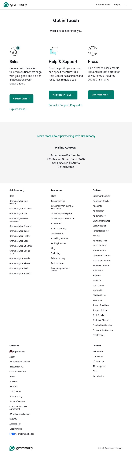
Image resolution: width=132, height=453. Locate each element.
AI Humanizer (99, 216)
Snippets (97, 275)
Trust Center (15, 391)
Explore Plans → (19, 109)
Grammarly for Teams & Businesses (62, 207)
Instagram (99, 366)
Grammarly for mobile (20, 258)
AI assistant (56, 223)
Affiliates (14, 381)
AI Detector (98, 211)
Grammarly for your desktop (19, 202)
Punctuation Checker (102, 325)
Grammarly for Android (20, 273)
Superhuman (17, 351)
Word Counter (99, 250)
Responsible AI (16, 367)
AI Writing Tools (100, 241)
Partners (14, 386)
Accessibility (15, 424)
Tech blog (55, 253)
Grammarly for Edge (19, 241)
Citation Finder (99, 295)
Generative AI (57, 233)
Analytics (97, 280)
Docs (12, 196)
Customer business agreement (18, 407)
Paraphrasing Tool (101, 231)
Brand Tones (98, 285)
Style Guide (98, 270)
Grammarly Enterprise (61, 213)
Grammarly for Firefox (20, 236)
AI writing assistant (60, 238)
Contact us (98, 356)
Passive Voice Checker (103, 330)
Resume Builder (100, 310)
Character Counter (101, 255)
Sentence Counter (101, 265)
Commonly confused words (60, 269)
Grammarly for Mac (18, 213)
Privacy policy (16, 396)
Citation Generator (101, 221)
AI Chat (96, 236)
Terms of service (17, 401)
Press (12, 376)
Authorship (98, 290)
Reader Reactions (101, 305)
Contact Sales (103, 4)
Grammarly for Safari (19, 231)
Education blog (58, 258)
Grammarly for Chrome (20, 226)
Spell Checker (99, 315)
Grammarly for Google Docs (20, 252)
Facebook (98, 361)
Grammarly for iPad (19, 268)
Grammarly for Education (62, 218)
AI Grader (97, 300)
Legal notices (16, 429)
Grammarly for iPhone (20, 263)
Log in (117, 4)
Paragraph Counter (102, 260)
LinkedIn (98, 376)
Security (13, 419)
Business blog (57, 263)
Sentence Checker (101, 320)
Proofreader (98, 335)
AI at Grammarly (58, 228)
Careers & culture (18, 371)
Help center (98, 351)
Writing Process (58, 243)
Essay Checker (99, 226)
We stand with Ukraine (20, 362)
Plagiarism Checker (101, 201)
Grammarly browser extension (19, 219)
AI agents (97, 206)
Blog (53, 248)
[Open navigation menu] (125, 5)
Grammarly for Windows (21, 208)
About (12, 357)
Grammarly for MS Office (21, 246)
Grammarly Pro (58, 201)
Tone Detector (99, 245)
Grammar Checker (101, 196)
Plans (53, 196)
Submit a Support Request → (65, 105)
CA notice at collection (20, 414)
